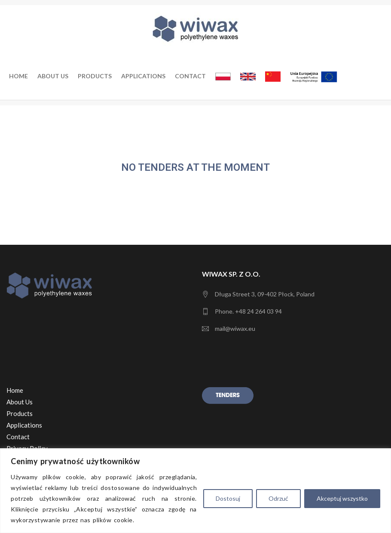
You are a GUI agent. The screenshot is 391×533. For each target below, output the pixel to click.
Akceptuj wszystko (342, 498)
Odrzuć (278, 498)
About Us (19, 402)
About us (52, 76)
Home (18, 76)
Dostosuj (228, 498)
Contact (190, 76)
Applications (143, 76)
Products (95, 76)
